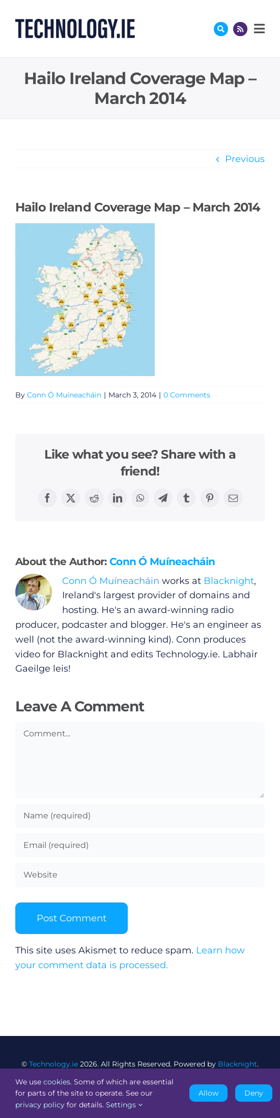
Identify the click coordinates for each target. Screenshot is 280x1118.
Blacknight (229, 581)
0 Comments (186, 395)
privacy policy (40, 1104)
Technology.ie (53, 1064)
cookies (56, 1081)
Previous (245, 159)
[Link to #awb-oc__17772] (221, 29)
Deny (253, 1093)
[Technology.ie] (75, 23)
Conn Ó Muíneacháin (64, 395)
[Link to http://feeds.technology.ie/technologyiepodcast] (240, 29)
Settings (124, 1104)
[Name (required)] (140, 816)
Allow (208, 1093)
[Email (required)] (140, 845)
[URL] (140, 875)
